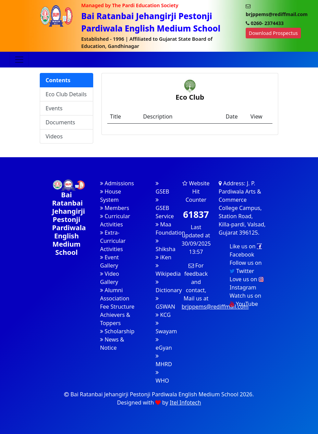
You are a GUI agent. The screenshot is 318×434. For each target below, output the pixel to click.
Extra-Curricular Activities (113, 241)
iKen (163, 257)
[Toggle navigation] (19, 59)
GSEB (162, 188)
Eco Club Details (66, 94)
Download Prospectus (273, 33)
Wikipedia (168, 270)
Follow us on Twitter (246, 267)
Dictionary (169, 286)
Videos (54, 136)
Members (114, 208)
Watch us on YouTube (245, 300)
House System (110, 195)
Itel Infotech (185, 402)
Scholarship (117, 331)
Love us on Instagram (247, 283)
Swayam (166, 327)
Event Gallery (109, 261)
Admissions (117, 183)
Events (54, 108)
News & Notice (112, 343)
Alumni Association (115, 294)
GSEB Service (165, 208)
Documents (60, 122)
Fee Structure (117, 306)
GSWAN (165, 303)
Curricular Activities (115, 220)
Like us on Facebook (246, 250)
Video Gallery (109, 278)
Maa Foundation (170, 228)
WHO (162, 377)
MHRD (164, 360)
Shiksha (165, 245)
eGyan (164, 344)
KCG (163, 315)
